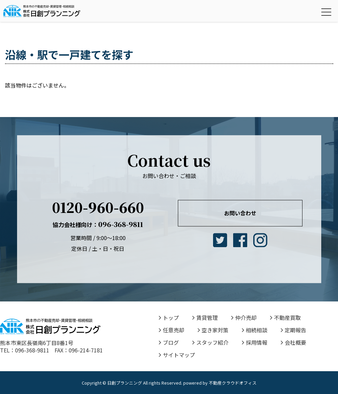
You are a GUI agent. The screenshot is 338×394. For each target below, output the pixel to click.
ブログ (169, 342)
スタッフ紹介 (210, 342)
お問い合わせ (240, 213)
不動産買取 (285, 318)
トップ (169, 318)
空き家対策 (213, 330)
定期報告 (293, 330)
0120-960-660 (98, 207)
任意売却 (171, 330)
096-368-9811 (98, 224)
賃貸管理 (205, 318)
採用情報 (254, 342)
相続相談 (254, 330)
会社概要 (293, 342)
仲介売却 (244, 318)
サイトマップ (177, 355)
